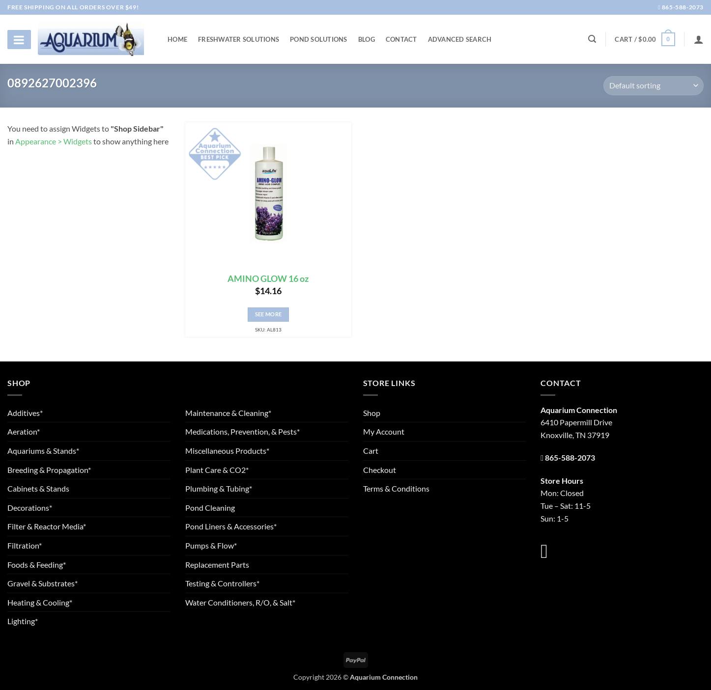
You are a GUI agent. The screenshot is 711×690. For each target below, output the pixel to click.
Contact (401, 39)
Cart (370, 450)
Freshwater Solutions (238, 39)
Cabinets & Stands (38, 488)
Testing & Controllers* (222, 583)
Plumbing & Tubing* (218, 488)
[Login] (699, 39)
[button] (645, 39)
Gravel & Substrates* (42, 583)
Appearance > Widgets (53, 141)
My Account (383, 431)
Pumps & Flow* (211, 545)
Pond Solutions (318, 39)
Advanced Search (460, 39)
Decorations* (29, 507)
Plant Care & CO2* (217, 469)
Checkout (379, 469)
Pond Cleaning (210, 507)
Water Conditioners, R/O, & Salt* (240, 602)
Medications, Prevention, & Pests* (242, 431)
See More (268, 314)
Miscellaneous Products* (227, 450)
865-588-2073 (681, 7)
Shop (371, 412)
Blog (366, 39)
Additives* (25, 412)
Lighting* (22, 621)
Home (177, 39)
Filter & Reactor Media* (46, 526)
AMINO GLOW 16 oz (268, 279)
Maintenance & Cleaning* (228, 412)
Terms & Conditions (396, 488)
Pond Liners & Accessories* (231, 526)
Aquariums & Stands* (43, 450)
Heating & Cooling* (39, 602)
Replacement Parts (217, 564)
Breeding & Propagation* (49, 469)
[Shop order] (653, 85)
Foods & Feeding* (36, 564)
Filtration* (24, 545)
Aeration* (23, 431)
